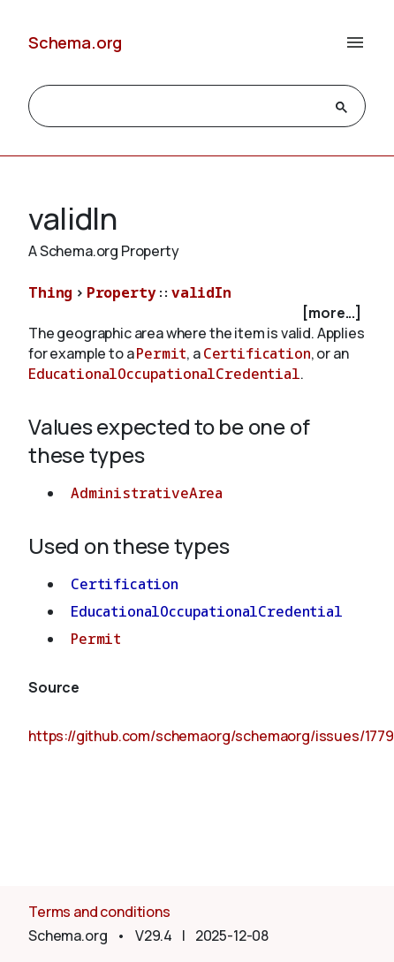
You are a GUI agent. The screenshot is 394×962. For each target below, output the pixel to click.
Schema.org (75, 42)
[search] (181, 107)
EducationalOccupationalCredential (164, 373)
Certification (257, 353)
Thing (50, 292)
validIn (201, 292)
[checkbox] (197, 313)
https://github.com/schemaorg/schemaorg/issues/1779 (211, 736)
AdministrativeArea (147, 493)
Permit (161, 353)
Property (121, 292)
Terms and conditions (99, 911)
